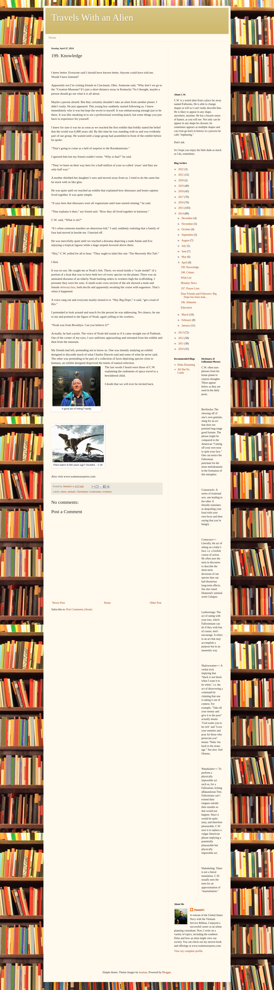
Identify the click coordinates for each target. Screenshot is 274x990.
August (185, 240)
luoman (143, 972)
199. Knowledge (190, 267)
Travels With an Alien (92, 17)
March (185, 314)
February (186, 320)
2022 (181, 169)
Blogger (166, 972)
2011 (181, 343)
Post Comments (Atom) (79, 609)
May (184, 256)
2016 (181, 202)
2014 (181, 213)
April (184, 262)
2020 (181, 180)
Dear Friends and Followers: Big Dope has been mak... (199, 295)
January (186, 325)
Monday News (189, 283)
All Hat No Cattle (184, 371)
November (187, 223)
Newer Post (58, 602)
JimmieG (199, 909)
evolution (107, 491)
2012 (181, 338)
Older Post (156, 602)
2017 (181, 197)
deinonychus (67, 287)
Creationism (95, 491)
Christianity (82, 491)
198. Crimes (187, 272)
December (187, 218)
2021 (181, 174)
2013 (181, 332)
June (184, 251)
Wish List (186, 277)
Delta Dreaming (186, 364)
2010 (181, 348)
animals (71, 491)
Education (186, 307)
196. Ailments (188, 302)
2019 (181, 185)
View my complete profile (188, 951)
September (187, 234)
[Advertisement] (193, 66)
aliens (63, 491)
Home (52, 37)
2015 (181, 207)
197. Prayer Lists (190, 288)
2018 (181, 191)
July (184, 245)
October (186, 229)
